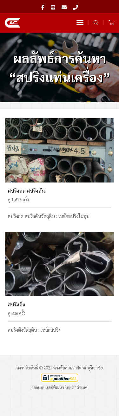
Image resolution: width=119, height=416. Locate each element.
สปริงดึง (16, 305)
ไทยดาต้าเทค (76, 387)
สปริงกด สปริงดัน (26, 191)
